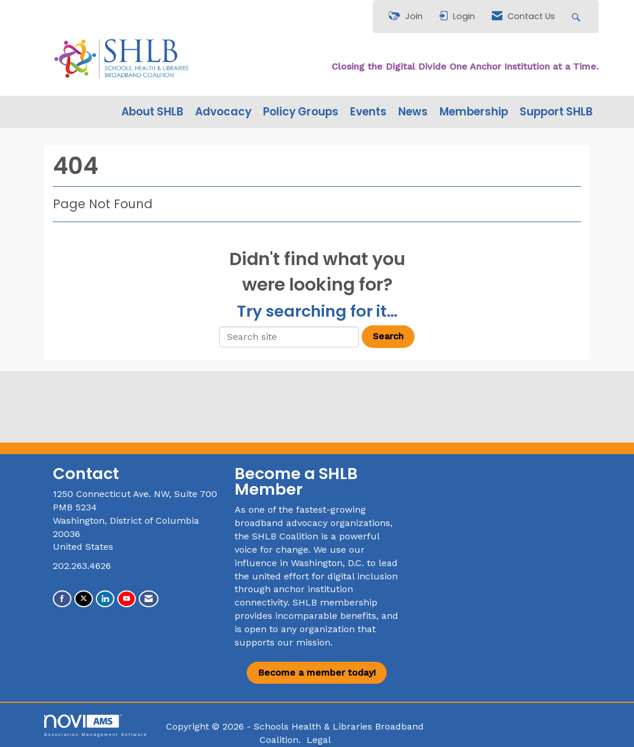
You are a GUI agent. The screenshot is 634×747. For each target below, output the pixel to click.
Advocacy (223, 111)
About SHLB (152, 111)
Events (368, 111)
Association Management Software (95, 725)
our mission (304, 642)
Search (388, 336)
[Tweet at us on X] (83, 598)
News (413, 111)
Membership (474, 111)
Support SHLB (556, 111)
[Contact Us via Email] (148, 598)
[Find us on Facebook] (62, 598)
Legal (319, 739)
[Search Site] (577, 16)
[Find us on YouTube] (126, 598)
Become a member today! (317, 672)
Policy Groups (300, 111)
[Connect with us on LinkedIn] (105, 598)
